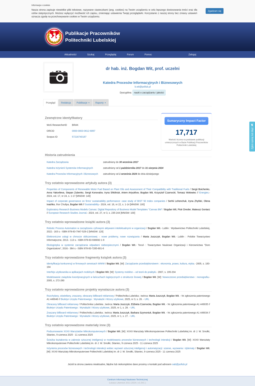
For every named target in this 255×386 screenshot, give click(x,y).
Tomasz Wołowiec (186, 192)
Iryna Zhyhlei (195, 201)
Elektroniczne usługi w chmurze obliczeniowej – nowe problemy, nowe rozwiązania (93, 236)
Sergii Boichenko (200, 189)
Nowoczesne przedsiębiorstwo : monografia (186, 277)
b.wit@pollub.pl (143, 86)
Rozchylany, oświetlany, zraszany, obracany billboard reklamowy (80, 295)
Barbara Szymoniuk (141, 312)
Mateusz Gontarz (201, 209)
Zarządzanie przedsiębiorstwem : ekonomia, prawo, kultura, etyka (159, 263)
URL (147, 299)
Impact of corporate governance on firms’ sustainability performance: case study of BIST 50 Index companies (106, 201)
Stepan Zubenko (74, 192)
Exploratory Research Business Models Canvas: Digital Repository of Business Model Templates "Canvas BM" (104, 209)
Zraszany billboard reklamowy (62, 312)
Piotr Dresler (184, 209)
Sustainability (92, 204)
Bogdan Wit (146, 192)
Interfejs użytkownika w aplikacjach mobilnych (70, 272)
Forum (130, 54)
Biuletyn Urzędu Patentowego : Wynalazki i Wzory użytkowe (92, 299)
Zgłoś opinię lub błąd (252, 136)
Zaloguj (192, 54)
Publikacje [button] (83, 102)
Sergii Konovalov (94, 192)
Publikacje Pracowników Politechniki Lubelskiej (92, 37)
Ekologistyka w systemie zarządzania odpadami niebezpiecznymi (83, 245)
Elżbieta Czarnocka (141, 304)
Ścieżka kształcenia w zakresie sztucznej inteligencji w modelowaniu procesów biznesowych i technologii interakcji (108, 339)
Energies (204, 192)
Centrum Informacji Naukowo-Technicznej (127, 379)
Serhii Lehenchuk (177, 201)
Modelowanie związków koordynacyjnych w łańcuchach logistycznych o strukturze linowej (94, 277)
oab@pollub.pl (179, 364)
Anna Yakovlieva (55, 192)
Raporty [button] (100, 102)
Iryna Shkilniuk (112, 192)
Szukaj (90, 54)
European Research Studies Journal (68, 212)
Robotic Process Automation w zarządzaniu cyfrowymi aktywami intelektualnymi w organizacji (96, 228)
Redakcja (66, 102)
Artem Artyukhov (130, 192)
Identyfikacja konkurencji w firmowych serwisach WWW (76, 263)
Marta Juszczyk (151, 236)
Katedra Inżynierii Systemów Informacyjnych (70, 168)
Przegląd (50, 102)
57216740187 (79, 136)
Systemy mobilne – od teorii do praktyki (135, 272)
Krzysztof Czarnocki (165, 192)
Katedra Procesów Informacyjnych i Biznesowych (142, 82)
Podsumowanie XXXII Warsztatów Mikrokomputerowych (76, 331)
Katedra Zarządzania (58, 162)
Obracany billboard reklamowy (62, 304)
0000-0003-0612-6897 (83, 131)
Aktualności (70, 54)
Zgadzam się (214, 11)
